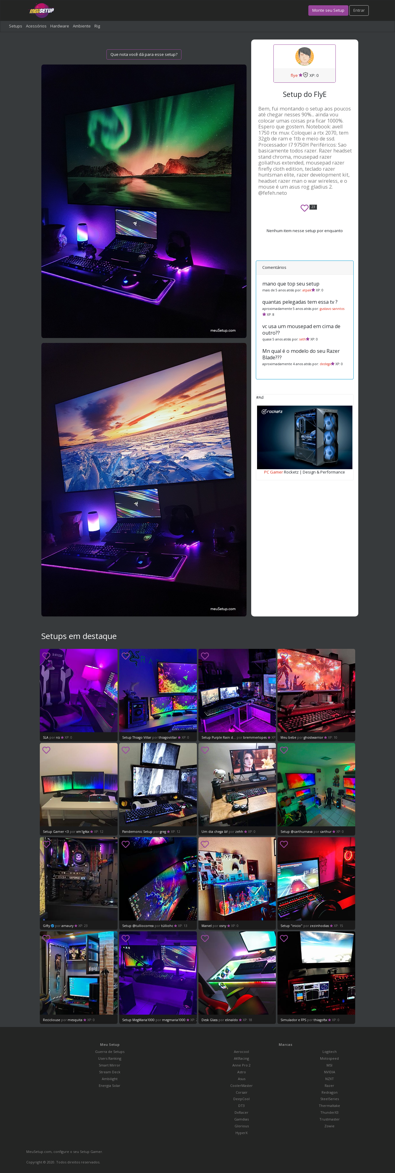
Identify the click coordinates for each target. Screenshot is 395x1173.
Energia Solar (109, 1085)
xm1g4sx (82, 831)
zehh (239, 831)
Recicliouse (52, 1020)
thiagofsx (320, 1020)
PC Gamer (273, 472)
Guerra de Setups (109, 1051)
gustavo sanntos (332, 309)
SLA (46, 737)
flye (294, 75)
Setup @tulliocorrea (138, 926)
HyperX (241, 1132)
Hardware (59, 26)
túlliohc (167, 926)
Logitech (329, 1051)
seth (302, 339)
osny (222, 926)
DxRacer (241, 1112)
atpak (306, 290)
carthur (325, 831)
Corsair (241, 1092)
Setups (15, 26)
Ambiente (82, 26)
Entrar (359, 10)
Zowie (329, 1126)
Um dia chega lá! (215, 831)
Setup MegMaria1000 (138, 1020)
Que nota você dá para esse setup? (143, 54)
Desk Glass (210, 1020)
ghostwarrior (313, 737)
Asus (241, 1078)
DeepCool (241, 1098)
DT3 (241, 1105)
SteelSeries (329, 1098)
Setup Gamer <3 (56, 831)
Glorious (242, 1126)
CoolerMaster (241, 1085)
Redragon (330, 1092)
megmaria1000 (173, 1020)
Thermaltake (329, 1105)
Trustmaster (329, 1119)
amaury (67, 926)
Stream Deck (109, 1072)
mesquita (75, 1020)
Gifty (46, 926)
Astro (241, 1072)
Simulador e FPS (293, 1020)
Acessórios (36, 26)
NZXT (329, 1078)
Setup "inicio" (291, 926)
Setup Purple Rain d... (219, 737)
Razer (329, 1085)
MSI (329, 1065)
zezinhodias (319, 926)
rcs (58, 737)
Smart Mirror (109, 1065)
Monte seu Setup (328, 10)
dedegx (325, 364)
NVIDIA (329, 1072)
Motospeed (329, 1058)
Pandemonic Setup (137, 831)
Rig (97, 26)
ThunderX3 (329, 1112)
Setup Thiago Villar (136, 737)
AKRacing (241, 1058)
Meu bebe (288, 737)
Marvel (207, 926)
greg (163, 831)
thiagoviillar (168, 737)
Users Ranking (109, 1058)
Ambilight (110, 1078)
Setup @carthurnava (297, 831)
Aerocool (241, 1051)
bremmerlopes (255, 737)
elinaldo (231, 1020)
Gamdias (241, 1119)
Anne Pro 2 (241, 1065)
